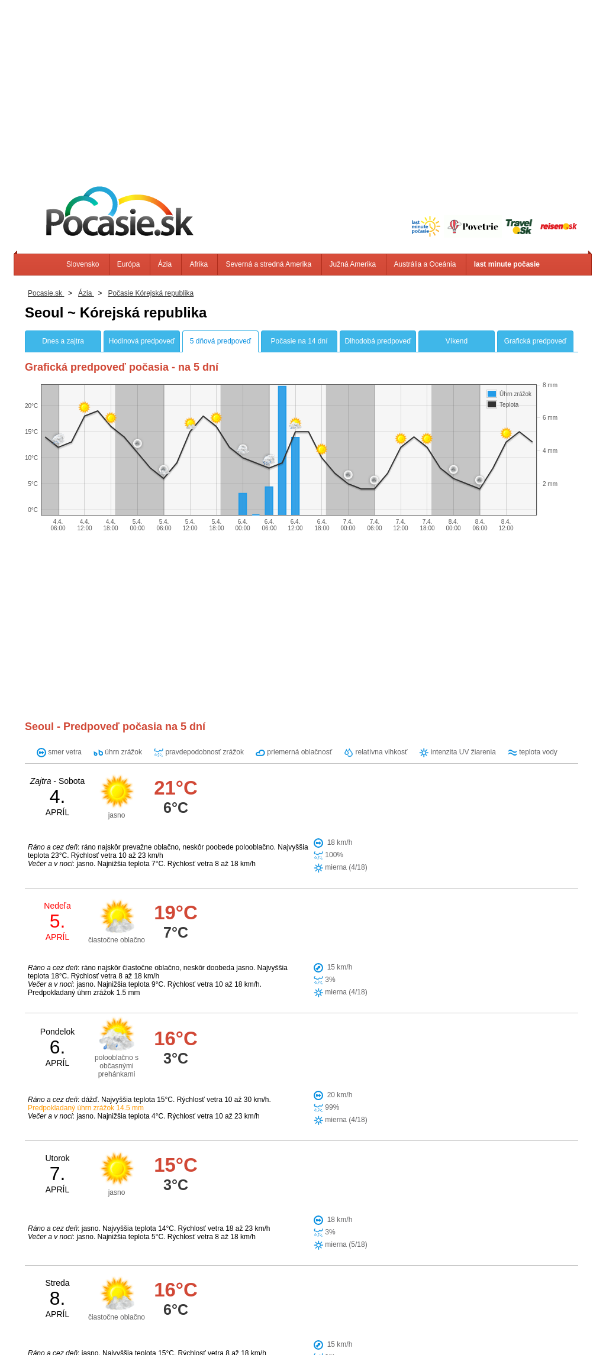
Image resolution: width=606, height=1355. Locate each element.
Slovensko (82, 264)
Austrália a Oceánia (425, 264)
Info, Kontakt (169, 1325)
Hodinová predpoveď (142, 341)
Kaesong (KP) (301, 1142)
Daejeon (291, 1163)
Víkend (457, 341)
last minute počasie (507, 264)
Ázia (165, 264)
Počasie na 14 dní (298, 341)
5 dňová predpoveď (220, 341)
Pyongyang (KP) (265, 1203)
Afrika (198, 264)
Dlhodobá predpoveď (377, 341)
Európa (128, 264)
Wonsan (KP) (259, 1183)
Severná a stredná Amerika (268, 264)
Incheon (250, 1142)
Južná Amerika (353, 264)
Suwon (332, 1122)
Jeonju (307, 1183)
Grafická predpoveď (535, 341)
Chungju (250, 1163)
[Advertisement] (303, 83)
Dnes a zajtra (63, 341)
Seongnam (289, 1122)
